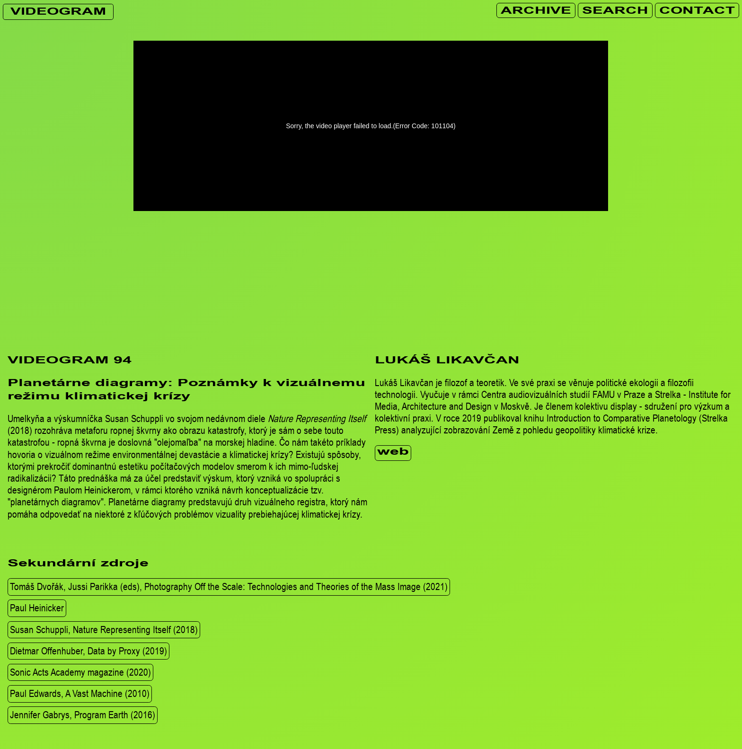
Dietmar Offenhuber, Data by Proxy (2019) (88, 650)
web (393, 453)
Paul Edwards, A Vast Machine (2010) (80, 693)
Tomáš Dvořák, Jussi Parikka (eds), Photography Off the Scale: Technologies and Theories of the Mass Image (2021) (229, 586)
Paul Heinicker (37, 608)
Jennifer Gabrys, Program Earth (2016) (82, 714)
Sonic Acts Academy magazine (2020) (80, 672)
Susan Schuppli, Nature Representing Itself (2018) (104, 629)
